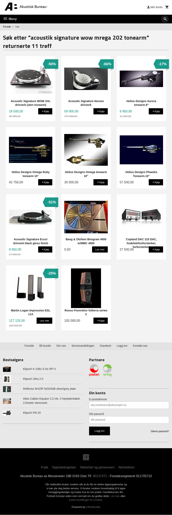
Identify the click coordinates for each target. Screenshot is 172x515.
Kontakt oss (140, 345)
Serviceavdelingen (83, 345)
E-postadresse (98, 399)
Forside (7, 26)
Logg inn (122, 345)
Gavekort (105, 345)
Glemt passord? (160, 431)
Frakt (44, 467)
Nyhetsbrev (127, 467)
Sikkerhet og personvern (97, 467)
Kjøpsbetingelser (64, 467)
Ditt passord (96, 413)
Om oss (61, 345)
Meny (10, 19)
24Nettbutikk (93, 507)
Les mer (115, 496)
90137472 (100, 476)
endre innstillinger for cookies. (86, 500)
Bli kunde (45, 345)
